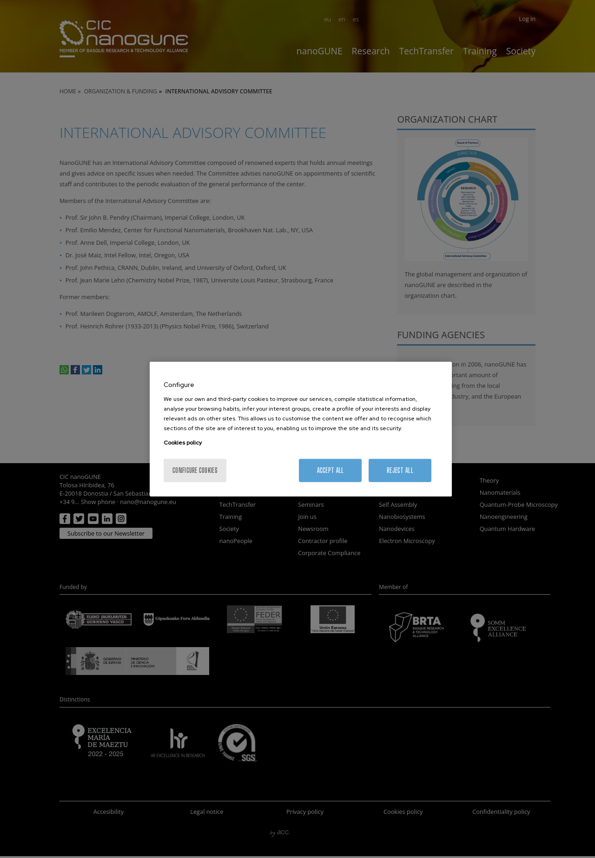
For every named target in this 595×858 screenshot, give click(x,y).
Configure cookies (195, 470)
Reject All (400, 470)
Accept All (330, 470)
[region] (301, 429)
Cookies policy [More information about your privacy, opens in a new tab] (183, 442)
